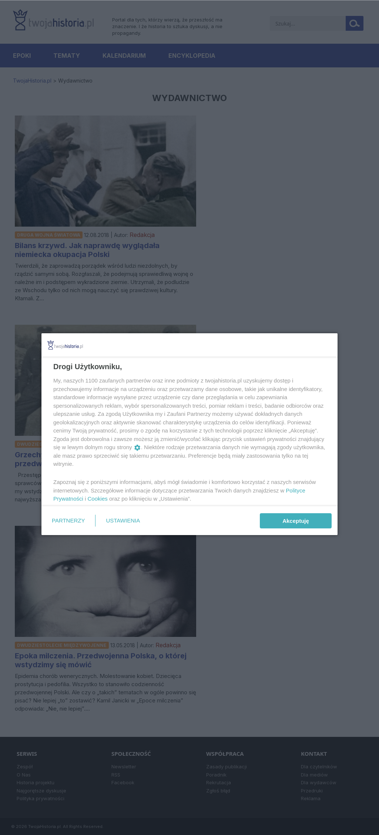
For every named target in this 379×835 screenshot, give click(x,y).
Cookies (98, 498)
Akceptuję (295, 521)
